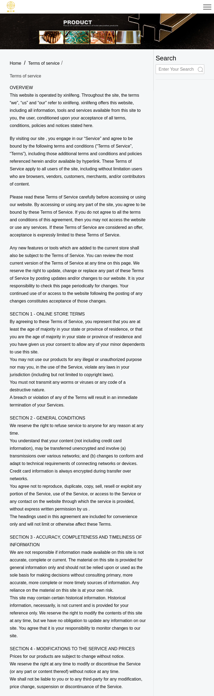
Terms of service (43, 63)
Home (15, 63)
